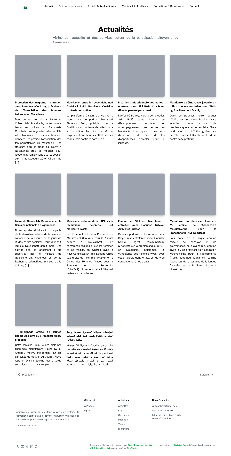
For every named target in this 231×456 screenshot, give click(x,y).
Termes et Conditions (27, 443)
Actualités (123, 406)
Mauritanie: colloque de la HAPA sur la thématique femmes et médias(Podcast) (90, 225)
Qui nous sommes (71, 6)
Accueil (49, 6)
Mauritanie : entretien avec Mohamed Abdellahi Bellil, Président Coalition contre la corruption (90, 106)
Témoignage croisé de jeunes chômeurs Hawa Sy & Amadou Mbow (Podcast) (38, 335)
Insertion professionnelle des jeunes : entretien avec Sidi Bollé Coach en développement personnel (141, 106)
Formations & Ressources (169, 6)
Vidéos (121, 424)
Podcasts (123, 419)
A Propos (89, 406)
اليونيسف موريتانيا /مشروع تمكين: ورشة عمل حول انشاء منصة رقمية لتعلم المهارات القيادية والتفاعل (90, 335)
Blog (120, 410)
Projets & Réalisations (102, 6)
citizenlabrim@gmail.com (164, 406)
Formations (123, 428)
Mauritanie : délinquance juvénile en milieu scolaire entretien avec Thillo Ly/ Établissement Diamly (193, 106)
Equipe (87, 410)
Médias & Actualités (135, 6)
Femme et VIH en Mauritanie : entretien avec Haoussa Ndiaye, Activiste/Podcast (141, 225)
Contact (194, 6)
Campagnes (124, 415)
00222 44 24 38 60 (162, 410)
